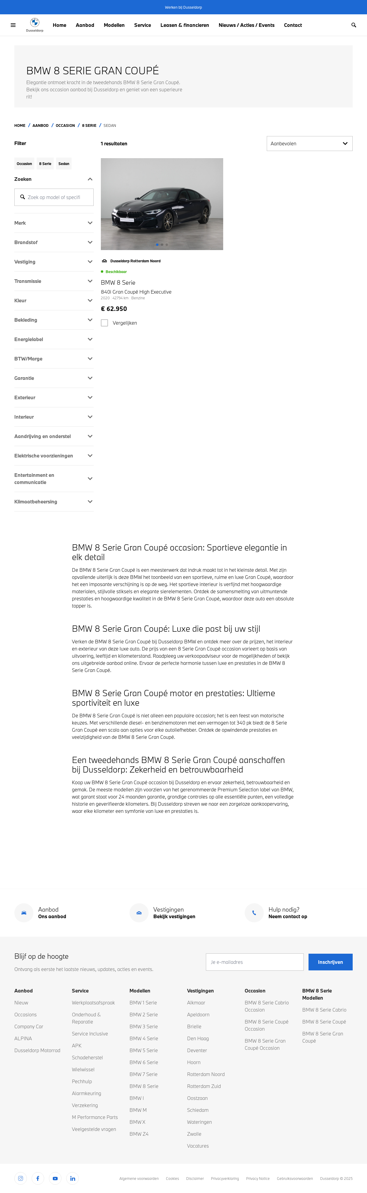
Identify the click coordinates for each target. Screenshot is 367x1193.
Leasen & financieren (185, 25)
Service (142, 25)
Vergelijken (125, 323)
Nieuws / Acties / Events (247, 25)
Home (59, 25)
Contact (293, 25)
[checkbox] (104, 322)
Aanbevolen (310, 143)
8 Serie (89, 125)
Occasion (65, 125)
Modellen (114, 25)
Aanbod (85, 25)
